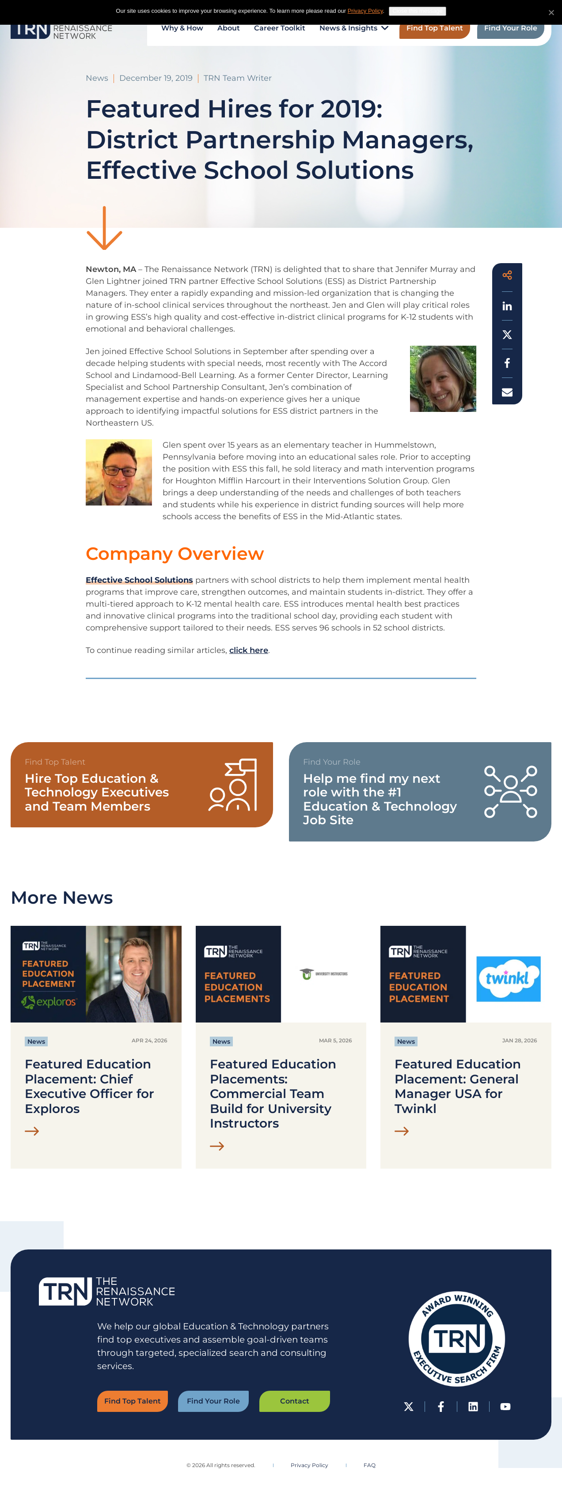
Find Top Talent (132, 1401)
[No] (551, 12)
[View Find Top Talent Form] (142, 784)
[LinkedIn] (473, 1406)
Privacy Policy (309, 1465)
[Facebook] (441, 1406)
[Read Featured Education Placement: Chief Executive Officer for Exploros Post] (32, 1133)
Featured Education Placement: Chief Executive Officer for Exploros (89, 1086)
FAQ (370, 1465)
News (36, 1041)
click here (248, 650)
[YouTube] (505, 1406)
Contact (294, 1401)
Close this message (417, 11)
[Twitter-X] (409, 1406)
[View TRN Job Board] (420, 791)
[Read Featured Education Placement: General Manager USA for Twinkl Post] (402, 1133)
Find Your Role (213, 1401)
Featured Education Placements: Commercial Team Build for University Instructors (273, 1094)
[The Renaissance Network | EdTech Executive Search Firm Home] (61, 28)
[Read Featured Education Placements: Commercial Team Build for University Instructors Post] (217, 1148)
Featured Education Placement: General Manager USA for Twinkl (458, 1086)
